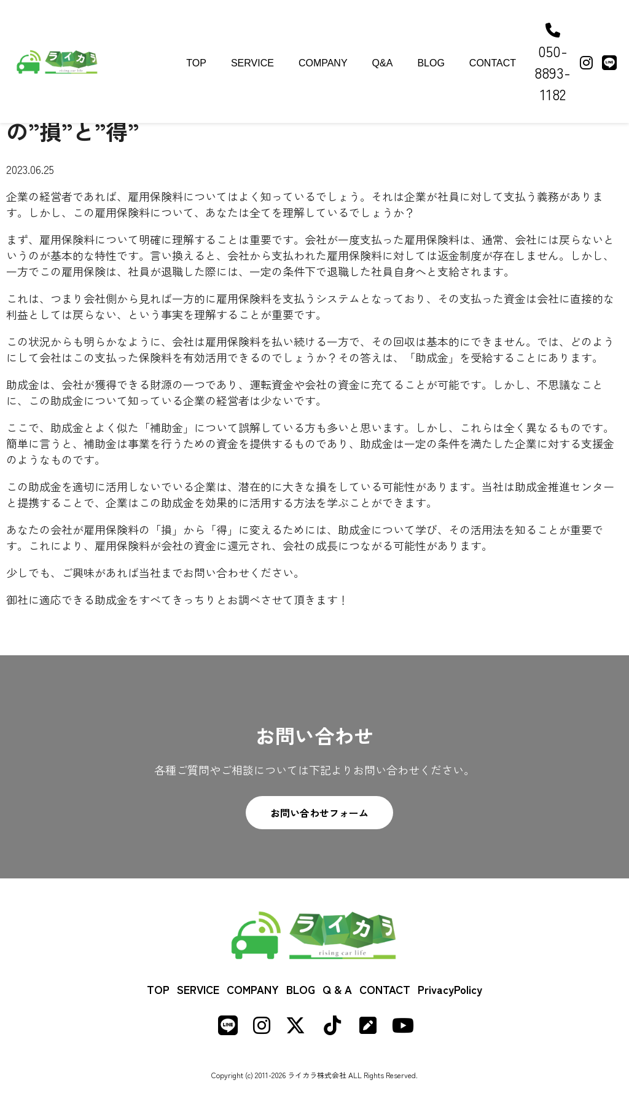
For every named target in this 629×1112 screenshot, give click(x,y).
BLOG (430, 63)
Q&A (382, 63)
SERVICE (252, 63)
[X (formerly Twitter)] (295, 1028)
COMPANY (323, 63)
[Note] (368, 1028)
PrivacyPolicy (450, 989)
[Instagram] (586, 62)
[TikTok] (332, 1028)
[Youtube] (403, 1028)
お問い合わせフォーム (319, 812)
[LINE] (609, 62)
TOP (196, 63)
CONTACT (492, 63)
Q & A (337, 989)
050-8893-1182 (552, 63)
